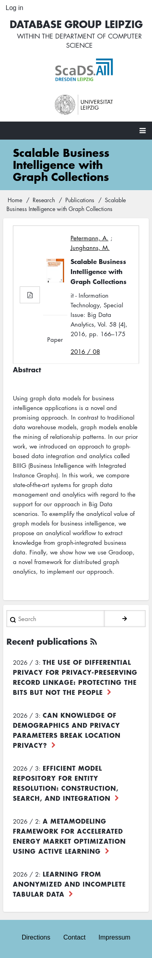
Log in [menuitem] (14, 7)
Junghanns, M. (90, 248)
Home (15, 200)
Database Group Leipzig (76, 23)
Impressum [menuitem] (114, 937)
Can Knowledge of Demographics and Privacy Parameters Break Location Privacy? (67, 730)
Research (44, 200)
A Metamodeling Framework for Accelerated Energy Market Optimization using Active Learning (69, 836)
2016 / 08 (85, 351)
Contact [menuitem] (74, 937)
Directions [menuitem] (36, 937)
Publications (79, 200)
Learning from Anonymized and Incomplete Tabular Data (69, 884)
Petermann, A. (89, 238)
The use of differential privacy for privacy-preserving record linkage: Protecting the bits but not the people (75, 677)
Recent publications (46, 641)
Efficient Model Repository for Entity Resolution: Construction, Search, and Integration (66, 783)
